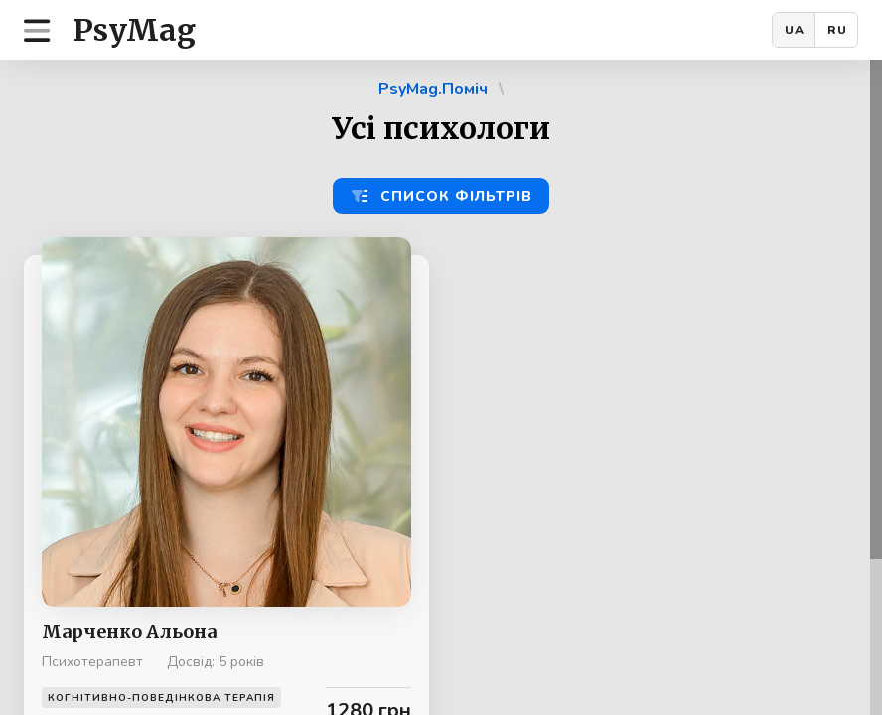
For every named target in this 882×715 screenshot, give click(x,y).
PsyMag (135, 30)
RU (837, 30)
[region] (441, 387)
